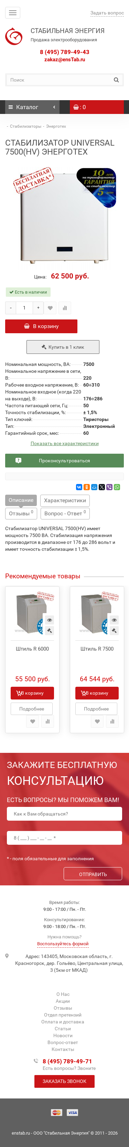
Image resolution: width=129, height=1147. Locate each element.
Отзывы (21, 513)
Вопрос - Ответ (65, 513)
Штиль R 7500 (97, 649)
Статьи (63, 1028)
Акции (63, 1001)
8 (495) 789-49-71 (67, 1061)
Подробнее (31, 709)
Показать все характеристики (65, 443)
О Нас (62, 994)
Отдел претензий (63, 1015)
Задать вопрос (107, 12)
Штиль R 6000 (32, 649)
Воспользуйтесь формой (63, 943)
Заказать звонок (64, 1081)
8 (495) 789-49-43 (64, 52)
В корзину (41, 326)
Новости (63, 1035)
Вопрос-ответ (62, 1042)
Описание (21, 500)
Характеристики (65, 500)
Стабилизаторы (25, 126)
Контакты (63, 1049)
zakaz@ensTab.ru (64, 59)
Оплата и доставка (62, 1021)
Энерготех (56, 126)
